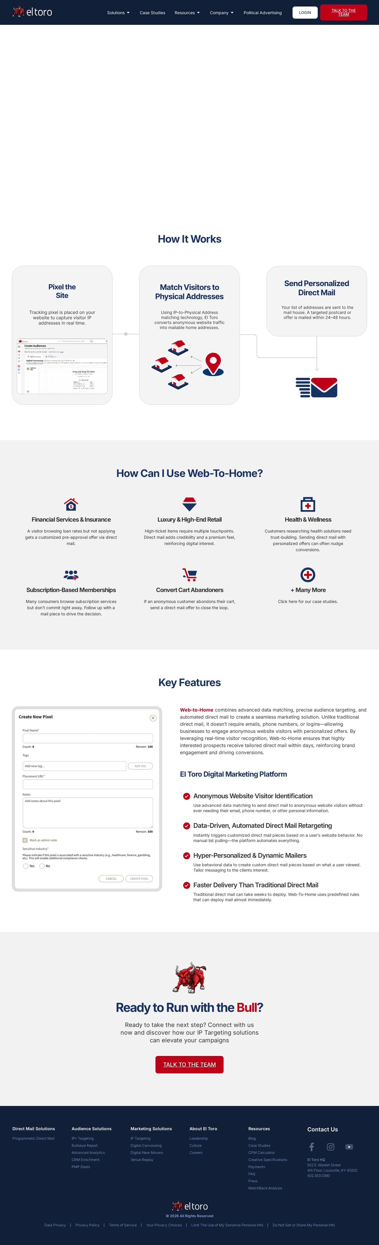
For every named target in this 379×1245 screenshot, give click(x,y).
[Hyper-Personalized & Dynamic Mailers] (186, 855)
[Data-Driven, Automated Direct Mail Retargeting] (186, 826)
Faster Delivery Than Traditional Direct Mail (255, 885)
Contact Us (322, 1129)
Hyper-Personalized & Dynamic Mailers (249, 855)
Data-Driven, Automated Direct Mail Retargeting (262, 825)
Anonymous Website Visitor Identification (252, 796)
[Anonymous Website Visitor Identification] (186, 796)
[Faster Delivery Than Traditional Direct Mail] (186, 885)
